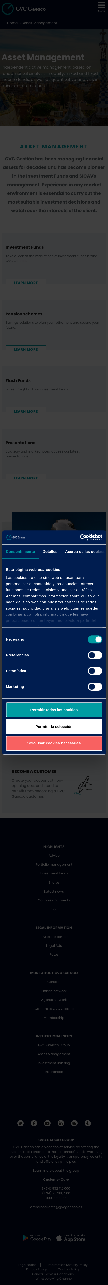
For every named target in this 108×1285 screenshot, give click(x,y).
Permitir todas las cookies (54, 710)
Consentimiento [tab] (20, 551)
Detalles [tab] (50, 551)
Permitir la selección (54, 726)
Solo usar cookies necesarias (54, 743)
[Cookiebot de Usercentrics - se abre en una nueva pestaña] (80, 537)
